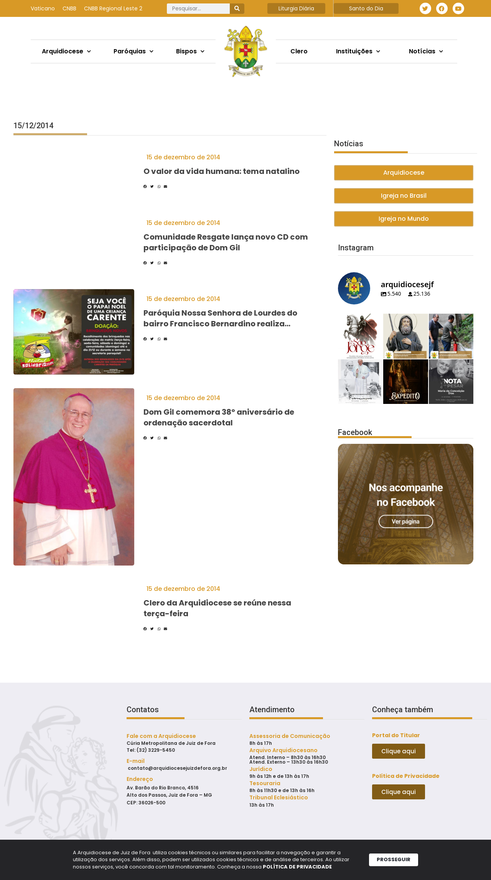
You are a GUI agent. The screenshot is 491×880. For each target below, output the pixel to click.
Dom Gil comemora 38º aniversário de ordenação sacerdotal (218, 417)
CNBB (69, 8)
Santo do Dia (366, 8)
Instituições (358, 51)
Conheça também (402, 709)
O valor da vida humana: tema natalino (221, 171)
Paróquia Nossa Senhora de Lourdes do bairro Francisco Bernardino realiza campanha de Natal (220, 324)
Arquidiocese (66, 51)
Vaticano (43, 8)
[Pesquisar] (237, 8)
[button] (145, 186)
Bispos (190, 51)
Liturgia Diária (296, 8)
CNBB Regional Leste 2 (113, 8)
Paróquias (133, 51)
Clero (299, 51)
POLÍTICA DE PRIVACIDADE (297, 868)
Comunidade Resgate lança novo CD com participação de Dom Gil (225, 242)
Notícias (426, 51)
